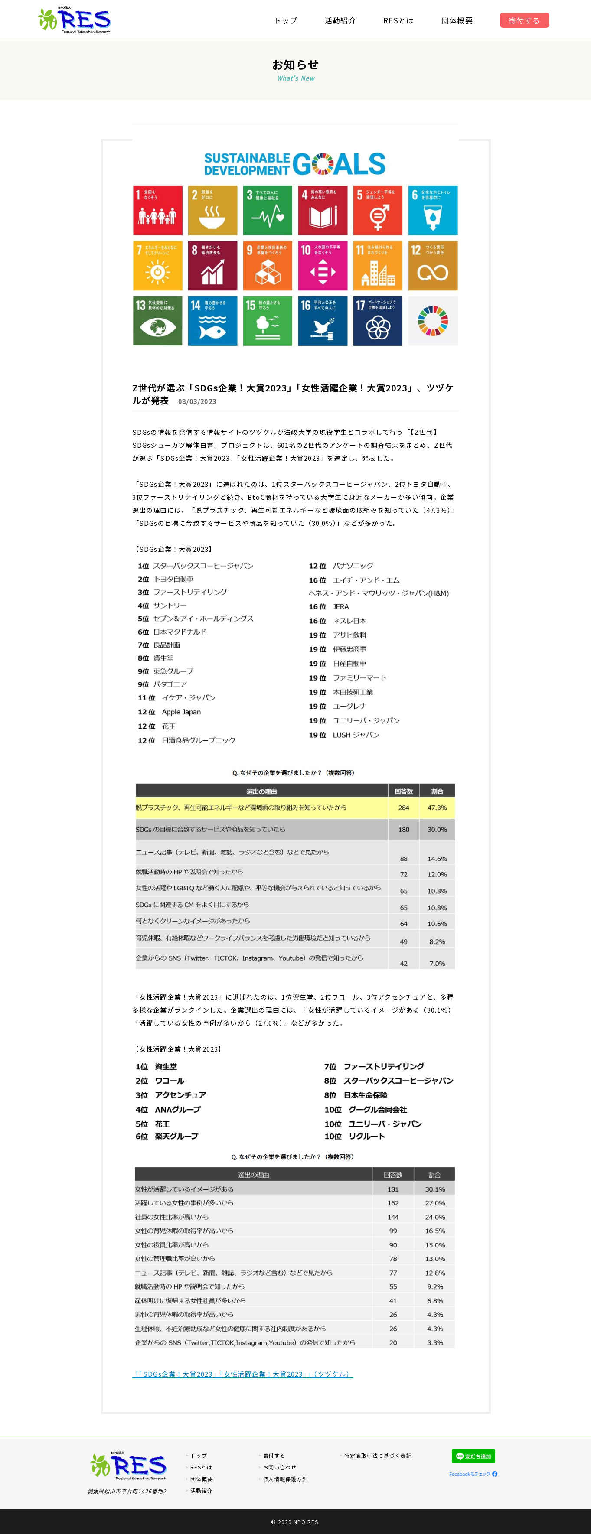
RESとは (399, 20)
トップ (284, 20)
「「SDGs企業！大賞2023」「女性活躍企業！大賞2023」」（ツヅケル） (242, 1373)
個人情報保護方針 (285, 1478)
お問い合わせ (280, 1467)
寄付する (527, 20)
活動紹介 (340, 20)
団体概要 (458, 20)
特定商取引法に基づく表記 (378, 1455)
